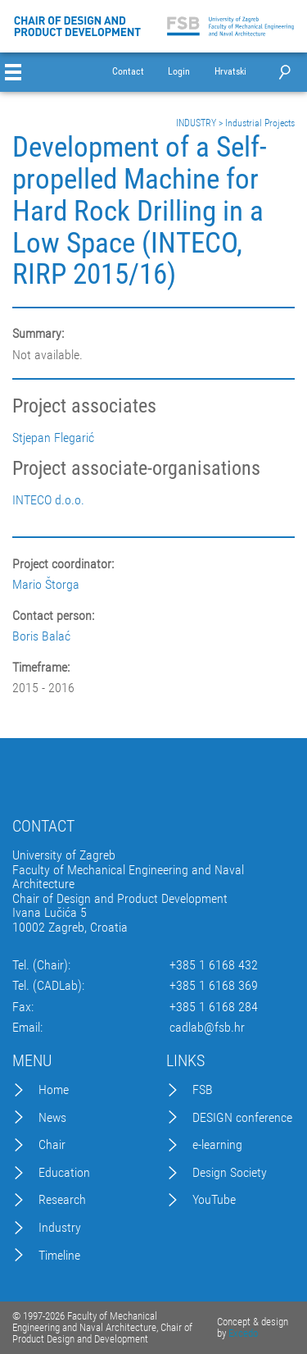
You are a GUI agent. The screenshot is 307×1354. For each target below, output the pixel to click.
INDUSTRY (196, 123)
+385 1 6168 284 (213, 1007)
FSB (202, 1090)
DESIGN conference (242, 1117)
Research (62, 1199)
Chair (51, 1144)
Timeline (59, 1255)
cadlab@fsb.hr (207, 1027)
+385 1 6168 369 (213, 985)
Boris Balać (41, 636)
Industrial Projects (260, 123)
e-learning (217, 1144)
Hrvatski (230, 71)
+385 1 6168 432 (213, 965)
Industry (59, 1227)
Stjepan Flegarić (53, 438)
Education (64, 1172)
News (52, 1117)
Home (53, 1090)
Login (179, 71)
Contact (128, 71)
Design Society (229, 1172)
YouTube (214, 1199)
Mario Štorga (45, 584)
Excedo (243, 1333)
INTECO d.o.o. (48, 500)
